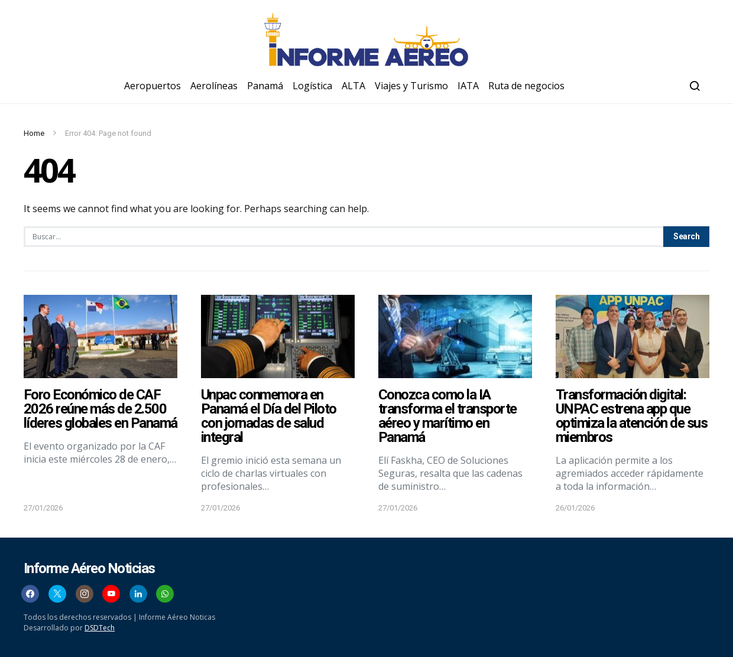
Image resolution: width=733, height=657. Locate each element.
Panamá (265, 85)
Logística (312, 85)
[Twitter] (57, 594)
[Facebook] (30, 594)
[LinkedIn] (138, 594)
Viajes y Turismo (411, 85)
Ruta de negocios (526, 85)
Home (34, 133)
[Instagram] (84, 594)
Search (686, 236)
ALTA (353, 85)
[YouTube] (111, 594)
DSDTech (100, 628)
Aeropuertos (152, 85)
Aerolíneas (214, 85)
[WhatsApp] (165, 594)
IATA (468, 85)
